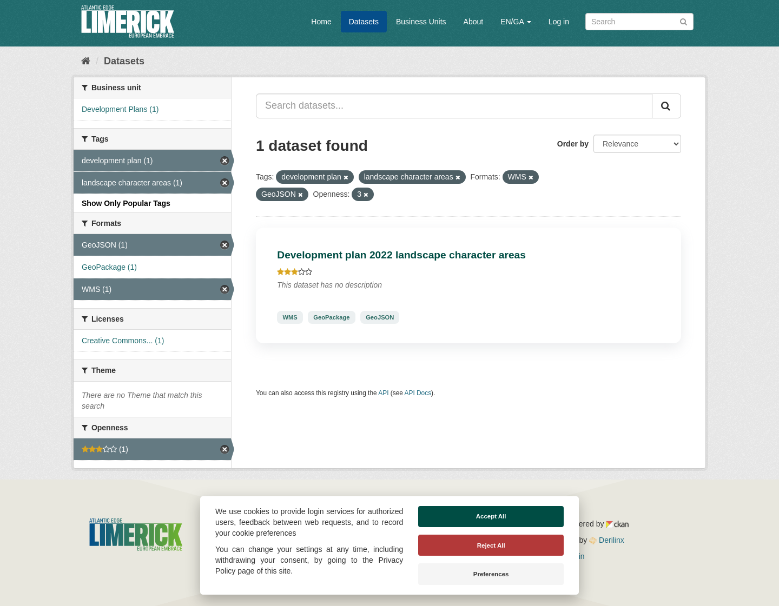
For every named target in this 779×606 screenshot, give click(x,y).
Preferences (491, 574)
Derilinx (606, 540)
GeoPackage (331, 317)
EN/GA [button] (515, 21)
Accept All (491, 516)
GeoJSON (380, 317)
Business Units (421, 21)
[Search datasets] (639, 21)
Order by (573, 143)
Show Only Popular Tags (126, 203)
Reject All (491, 545)
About (474, 21)
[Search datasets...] (454, 106)
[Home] (85, 61)
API (383, 393)
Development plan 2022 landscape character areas (401, 255)
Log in (559, 21)
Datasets (364, 21)
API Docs (418, 393)
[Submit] (683, 20)
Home (321, 21)
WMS (289, 317)
